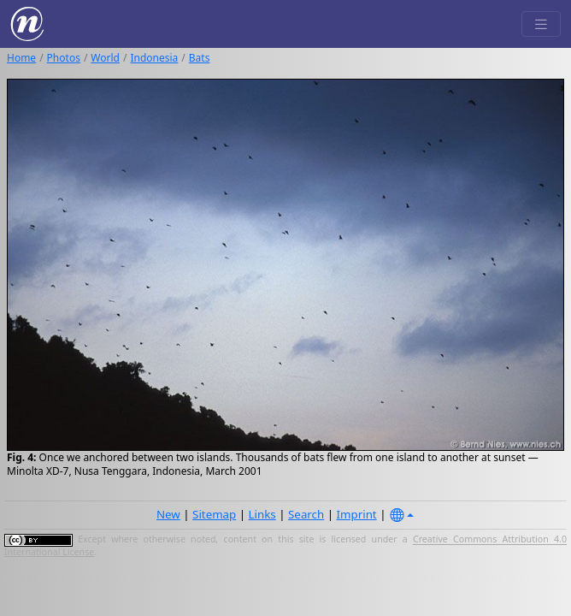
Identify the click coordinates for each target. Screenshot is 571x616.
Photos (63, 57)
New (168, 514)
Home (21, 57)
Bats (199, 57)
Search (306, 514)
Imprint (357, 514)
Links (262, 514)
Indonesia (154, 57)
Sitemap (214, 514)
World (105, 57)
